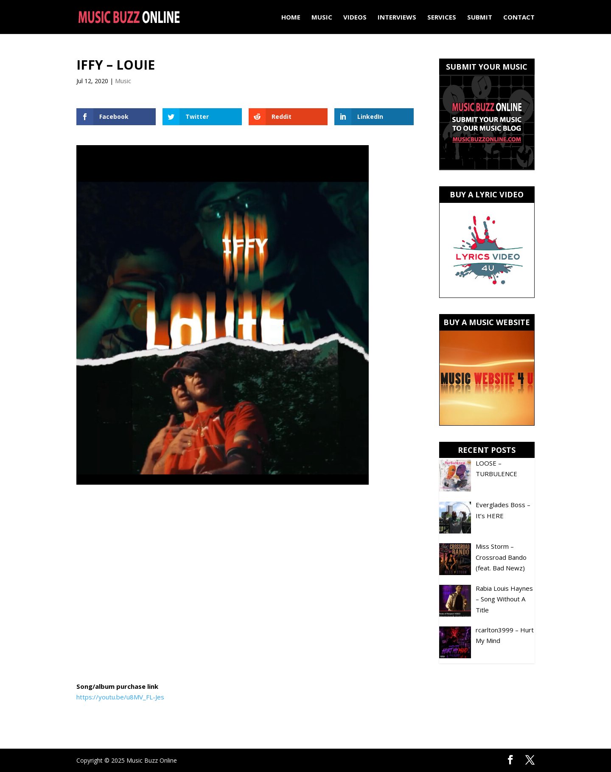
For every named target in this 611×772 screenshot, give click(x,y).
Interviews (397, 17)
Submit (479, 17)
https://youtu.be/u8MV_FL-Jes (120, 697)
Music (321, 17)
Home (290, 17)
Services (441, 17)
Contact (519, 17)
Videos (355, 17)
